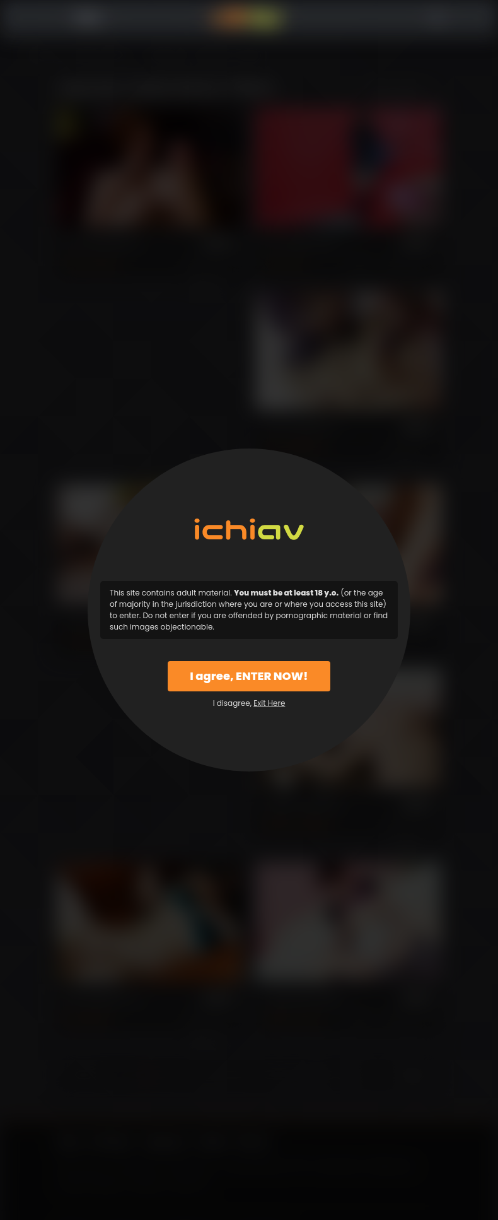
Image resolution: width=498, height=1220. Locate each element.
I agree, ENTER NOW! (249, 676)
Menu (60, 18)
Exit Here (269, 703)
